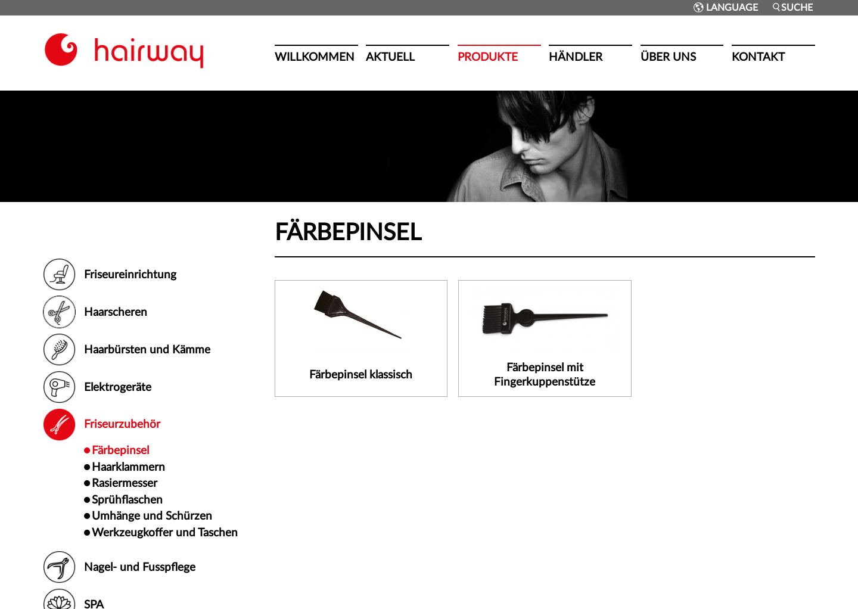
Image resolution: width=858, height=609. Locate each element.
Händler (575, 57)
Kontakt (758, 57)
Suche (792, 8)
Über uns (668, 57)
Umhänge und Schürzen (152, 516)
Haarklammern (128, 467)
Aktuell (390, 57)
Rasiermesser (124, 483)
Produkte (488, 57)
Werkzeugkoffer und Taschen (165, 533)
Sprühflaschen (127, 500)
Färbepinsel (120, 450)
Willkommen (315, 57)
